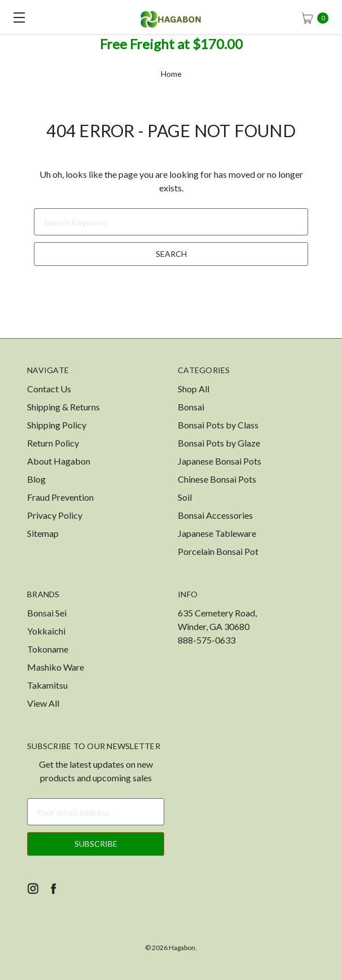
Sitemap (43, 533)
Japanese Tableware (217, 533)
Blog (36, 479)
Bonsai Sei (47, 612)
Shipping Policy (56, 424)
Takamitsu (47, 685)
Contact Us (49, 388)
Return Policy (53, 443)
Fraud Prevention (60, 497)
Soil (185, 497)
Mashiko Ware (55, 667)
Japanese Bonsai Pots (219, 461)
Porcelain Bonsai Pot (218, 551)
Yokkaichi (46, 630)
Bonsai (191, 406)
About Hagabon (58, 461)
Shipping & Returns (63, 406)
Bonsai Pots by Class (218, 424)
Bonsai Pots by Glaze (219, 443)
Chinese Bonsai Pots (217, 479)
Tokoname (47, 649)
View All (43, 703)
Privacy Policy (54, 515)
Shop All (193, 388)
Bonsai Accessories (215, 515)
